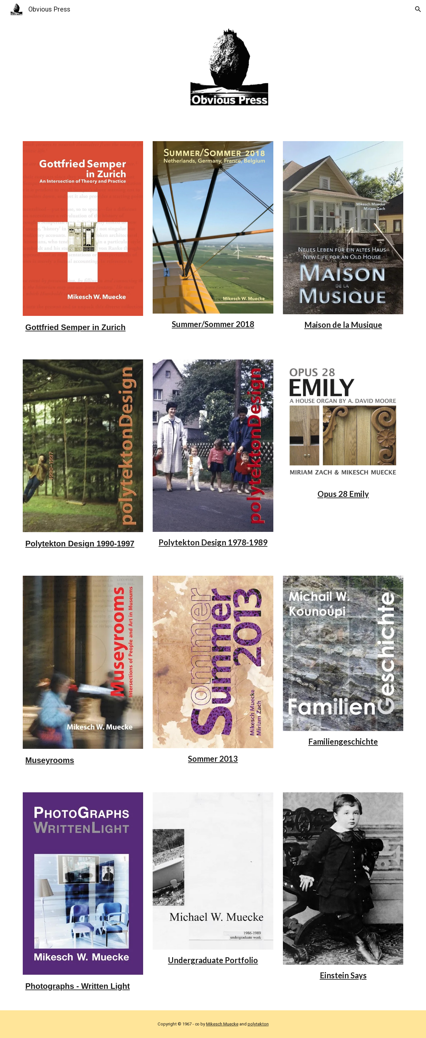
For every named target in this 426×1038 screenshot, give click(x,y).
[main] (83, 330)
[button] (418, 9)
